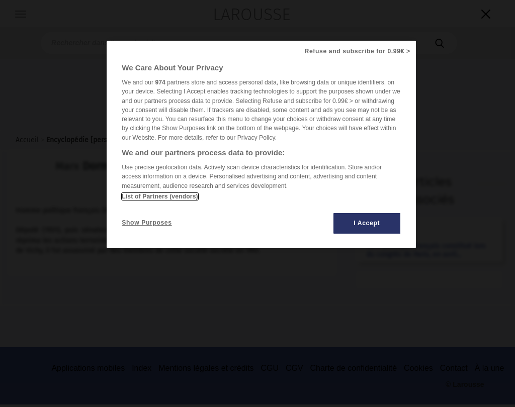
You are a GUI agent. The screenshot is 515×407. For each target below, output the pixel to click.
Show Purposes (146, 222)
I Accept (367, 223)
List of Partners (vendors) (160, 196)
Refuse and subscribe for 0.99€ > (357, 51)
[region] (261, 144)
